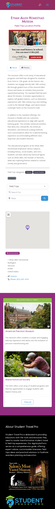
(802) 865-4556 (23, 279)
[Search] (44, 198)
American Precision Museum (19, 331)
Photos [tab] (27, 67)
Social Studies (39, 172)
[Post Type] (27, 186)
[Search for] (27, 192)
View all (27, 402)
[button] (27, 227)
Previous (12, 178)
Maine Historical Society (17, 379)
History (28, 172)
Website (13, 276)
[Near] (23, 198)
